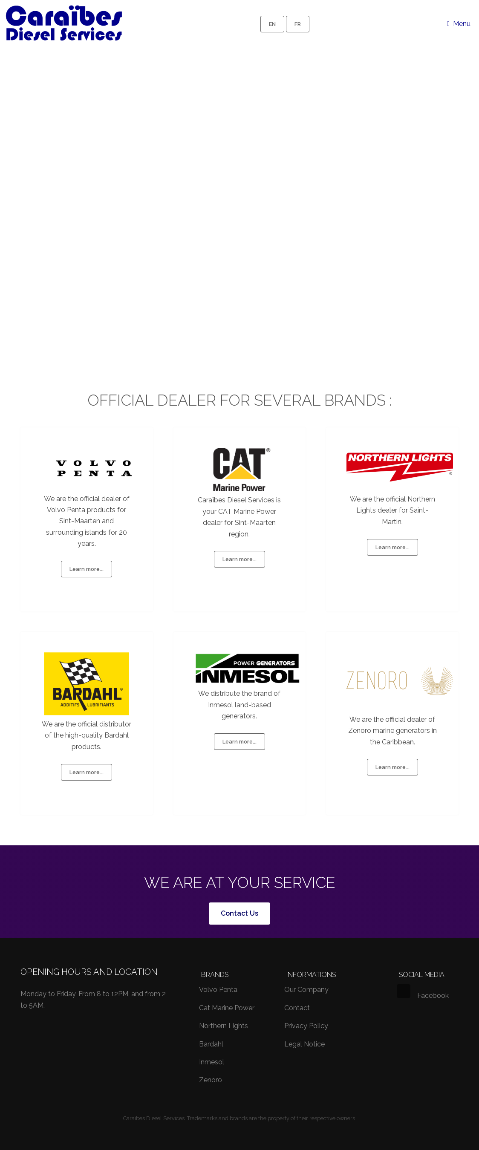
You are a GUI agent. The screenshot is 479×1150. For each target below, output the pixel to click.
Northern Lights (223, 1026)
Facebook (423, 995)
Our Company (306, 990)
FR (297, 24)
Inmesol (211, 1062)
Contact (297, 1008)
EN (272, 24)
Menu (461, 24)
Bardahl (211, 1044)
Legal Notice (304, 1044)
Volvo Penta (218, 990)
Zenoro (210, 1080)
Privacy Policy (306, 1026)
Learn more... (86, 569)
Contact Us (239, 913)
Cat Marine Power (226, 1008)
